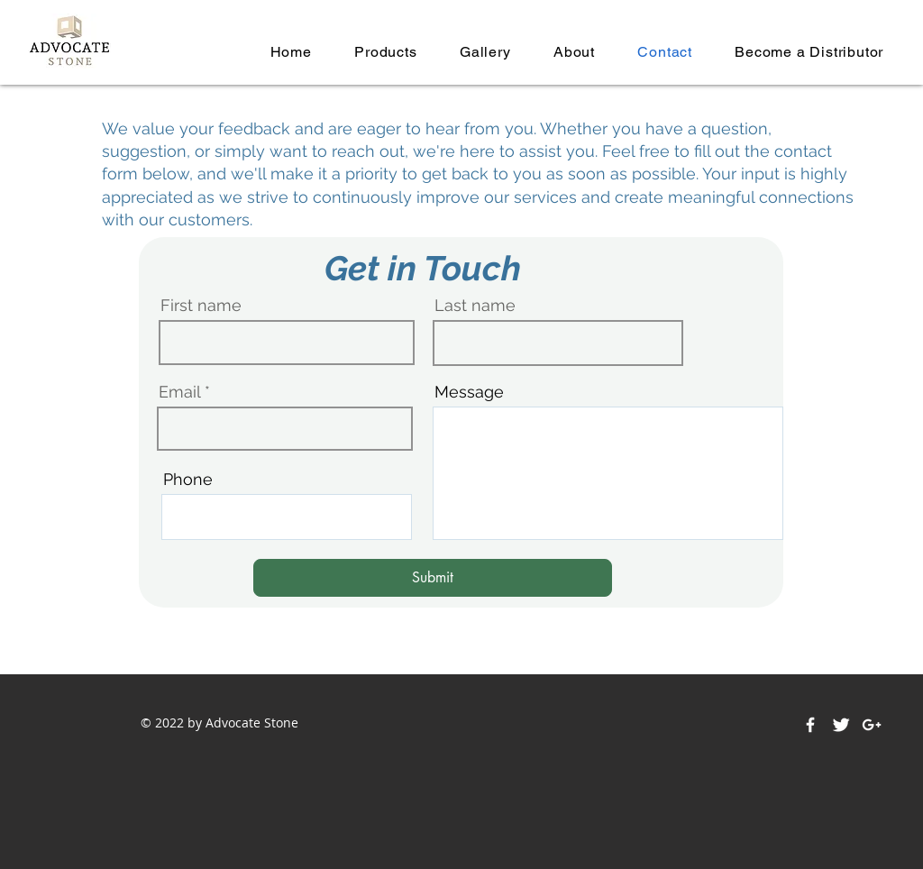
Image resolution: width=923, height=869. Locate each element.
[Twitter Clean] (841, 725)
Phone (188, 479)
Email (179, 392)
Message (469, 392)
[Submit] (432, 578)
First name (201, 305)
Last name (475, 305)
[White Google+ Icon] (872, 725)
